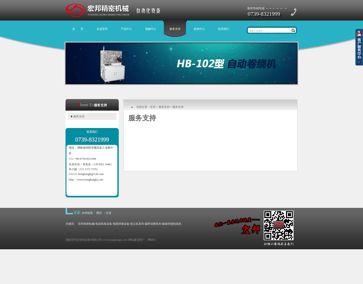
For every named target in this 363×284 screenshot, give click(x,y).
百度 (108, 213)
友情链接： (89, 213)
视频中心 (150, 29)
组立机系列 (137, 223)
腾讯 (99, 213)
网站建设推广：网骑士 (142, 239)
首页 (153, 107)
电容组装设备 (103, 223)
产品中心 (126, 29)
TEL (71, 158)
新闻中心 (199, 29)
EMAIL (73, 174)
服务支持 (175, 29)
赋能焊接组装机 (172, 223)
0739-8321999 (264, 14)
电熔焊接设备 (121, 223)
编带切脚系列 (153, 223)
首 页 (77, 29)
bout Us (87, 105)
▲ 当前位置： (140, 107)
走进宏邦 (102, 29)
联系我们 (223, 29)
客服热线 (74, 164)
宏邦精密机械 (86, 223)
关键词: (72, 223)
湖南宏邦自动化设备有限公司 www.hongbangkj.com (97, 239)
